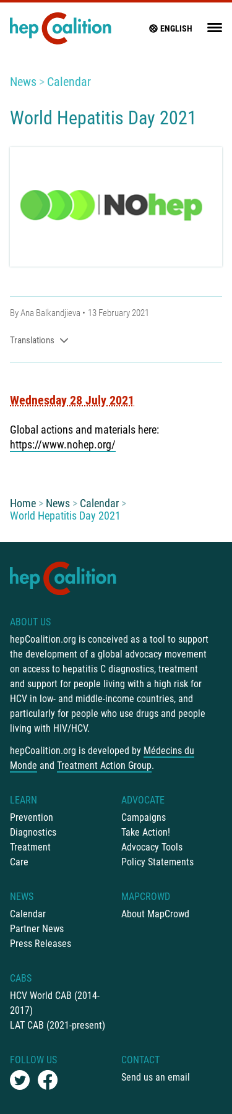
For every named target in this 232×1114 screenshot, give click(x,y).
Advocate (143, 800)
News (23, 81)
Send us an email (155, 1077)
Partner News (37, 929)
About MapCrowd (155, 914)
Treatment (30, 847)
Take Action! (145, 832)
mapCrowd (145, 896)
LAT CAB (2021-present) (57, 1025)
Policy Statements (157, 862)
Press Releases (40, 943)
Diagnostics (33, 832)
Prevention (31, 817)
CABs (21, 978)
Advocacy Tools (152, 847)
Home (23, 503)
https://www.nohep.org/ (63, 444)
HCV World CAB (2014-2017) (55, 1003)
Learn (23, 800)
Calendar (69, 81)
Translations (39, 340)
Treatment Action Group (104, 765)
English (170, 28)
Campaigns (143, 817)
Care (19, 862)
